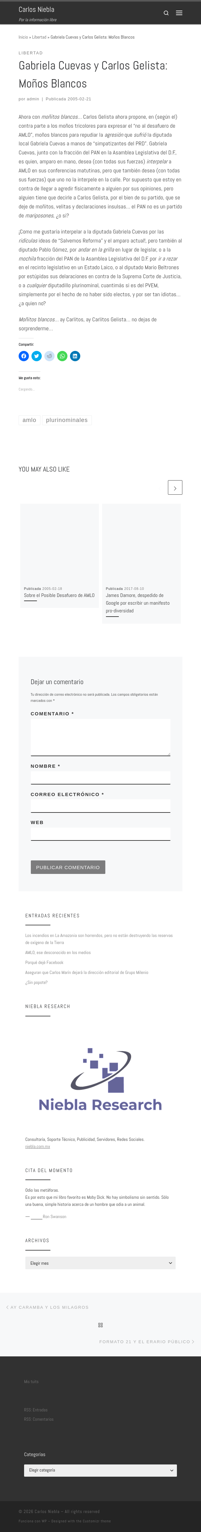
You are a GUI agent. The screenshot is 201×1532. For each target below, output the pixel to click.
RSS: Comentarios (39, 1419)
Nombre (46, 766)
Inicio (23, 37)
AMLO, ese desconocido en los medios (58, 952)
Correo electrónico (67, 794)
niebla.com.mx (37, 1146)
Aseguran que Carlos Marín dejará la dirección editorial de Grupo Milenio (86, 972)
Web (37, 822)
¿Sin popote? (36, 982)
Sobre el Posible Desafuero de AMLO (59, 595)
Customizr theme (97, 1521)
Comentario (52, 713)
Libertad (39, 37)
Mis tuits (31, 1381)
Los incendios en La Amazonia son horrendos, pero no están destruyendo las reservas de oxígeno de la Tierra (99, 938)
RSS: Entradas (36, 1410)
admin (33, 99)
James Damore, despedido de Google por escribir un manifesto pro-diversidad (138, 603)
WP (44, 1521)
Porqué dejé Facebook (44, 962)
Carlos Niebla (47, 1511)
